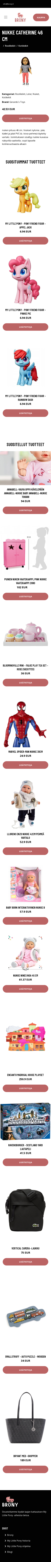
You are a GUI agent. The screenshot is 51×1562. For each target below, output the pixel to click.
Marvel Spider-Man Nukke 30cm (25, 751)
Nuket (36, 94)
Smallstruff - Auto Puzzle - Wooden (25, 1356)
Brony (10, 1534)
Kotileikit (23, 45)
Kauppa (41, 17)
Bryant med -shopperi (25, 1456)
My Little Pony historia (18, 1540)
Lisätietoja (25, 118)
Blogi (10, 1551)
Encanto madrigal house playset (25, 1075)
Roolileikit (10, 45)
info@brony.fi (8, 4)
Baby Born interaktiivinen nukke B (25, 907)
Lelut (29, 94)
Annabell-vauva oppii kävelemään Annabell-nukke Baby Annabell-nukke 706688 (25, 493)
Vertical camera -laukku (25, 1248)
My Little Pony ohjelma (18, 1546)
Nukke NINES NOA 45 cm (25, 975)
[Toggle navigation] (5, 17)
